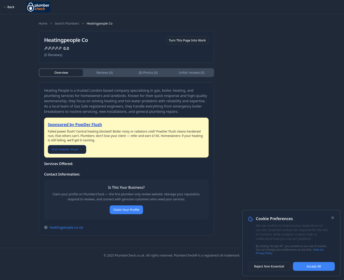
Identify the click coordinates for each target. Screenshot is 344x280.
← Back (9, 7)
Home (43, 23)
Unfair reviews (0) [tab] (191, 72)
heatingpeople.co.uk (66, 227)
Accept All (314, 266)
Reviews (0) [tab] (105, 72)
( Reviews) (53, 54)
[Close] (332, 217)
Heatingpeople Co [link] (100, 23)
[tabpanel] (126, 158)
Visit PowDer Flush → (67, 149)
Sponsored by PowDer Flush (75, 124)
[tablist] (126, 72)
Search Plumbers (67, 23)
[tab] (148, 72)
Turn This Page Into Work (187, 40)
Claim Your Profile (126, 210)
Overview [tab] (61, 72)
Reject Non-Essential (269, 266)
